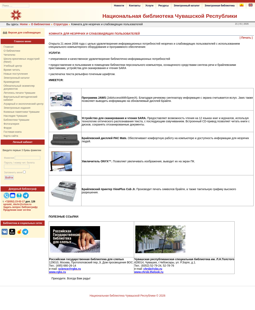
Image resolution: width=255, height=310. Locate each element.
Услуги (149, 5)
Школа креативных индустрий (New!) (22, 60)
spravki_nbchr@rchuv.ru (17, 204)
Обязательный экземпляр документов (19, 87)
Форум (8, 127)
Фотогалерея (11, 123)
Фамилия (9, 158)
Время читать (12, 69)
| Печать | (246, 37)
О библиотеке (40, 24)
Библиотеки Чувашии (16, 119)
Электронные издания (17, 107)
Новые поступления (16, 73)
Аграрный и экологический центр (23, 103)
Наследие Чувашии (15, 115)
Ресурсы (163, 5)
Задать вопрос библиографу (20, 207)
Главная (8, 46)
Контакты (135, 5)
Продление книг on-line (17, 210)
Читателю (9, 54)
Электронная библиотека (220, 5)
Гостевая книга (12, 131)
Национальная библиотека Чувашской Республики (169, 16)
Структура (60, 24)
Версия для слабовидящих (22, 32)
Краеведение (11, 81)
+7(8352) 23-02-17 (15, 201)
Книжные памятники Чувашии (21, 111)
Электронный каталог (187, 5)
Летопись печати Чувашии (19, 92)
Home (24, 24)
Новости (119, 5)
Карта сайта (11, 135)
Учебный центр (13, 65)
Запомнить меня (13, 172)
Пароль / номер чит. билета (19, 162)
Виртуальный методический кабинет (20, 98)
